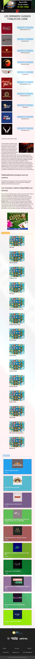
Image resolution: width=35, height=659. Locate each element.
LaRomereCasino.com (25, 95)
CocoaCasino (25, 74)
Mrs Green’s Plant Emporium (16, 309)
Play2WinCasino (25, 119)
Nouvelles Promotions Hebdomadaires (15, 604)
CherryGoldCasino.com (25, 84)
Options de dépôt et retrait (11, 470)
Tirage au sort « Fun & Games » (13, 571)
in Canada (7, 201)
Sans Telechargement (27, 652)
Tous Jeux (17, 648)
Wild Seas (11, 247)
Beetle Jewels (12, 402)
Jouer (25, 27)
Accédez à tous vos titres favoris (13, 504)
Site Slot (29, 648)
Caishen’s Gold (13, 278)
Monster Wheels (13, 262)
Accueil (4, 648)
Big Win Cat (12, 448)
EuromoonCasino (25, 64)
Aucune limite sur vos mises (12, 487)
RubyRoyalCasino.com (25, 29)
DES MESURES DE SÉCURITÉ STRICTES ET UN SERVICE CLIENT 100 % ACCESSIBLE (17, 520)
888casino (13, 182)
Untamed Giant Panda (14, 324)
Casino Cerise (6, 652)
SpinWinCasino (25, 41)
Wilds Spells (12, 417)
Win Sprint (12, 293)
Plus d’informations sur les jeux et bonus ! (16, 537)
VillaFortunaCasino (25, 52)
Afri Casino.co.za (25, 130)
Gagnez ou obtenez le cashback (13, 621)
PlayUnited (25, 107)
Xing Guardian (12, 340)
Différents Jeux (16, 652)
